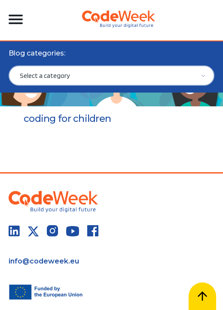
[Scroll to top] (202, 296)
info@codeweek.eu (44, 261)
